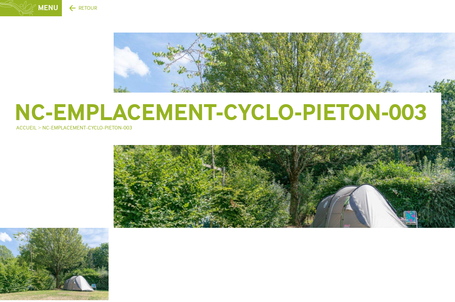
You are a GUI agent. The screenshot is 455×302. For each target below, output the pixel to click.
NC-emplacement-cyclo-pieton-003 (87, 128)
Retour (88, 8)
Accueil (26, 128)
